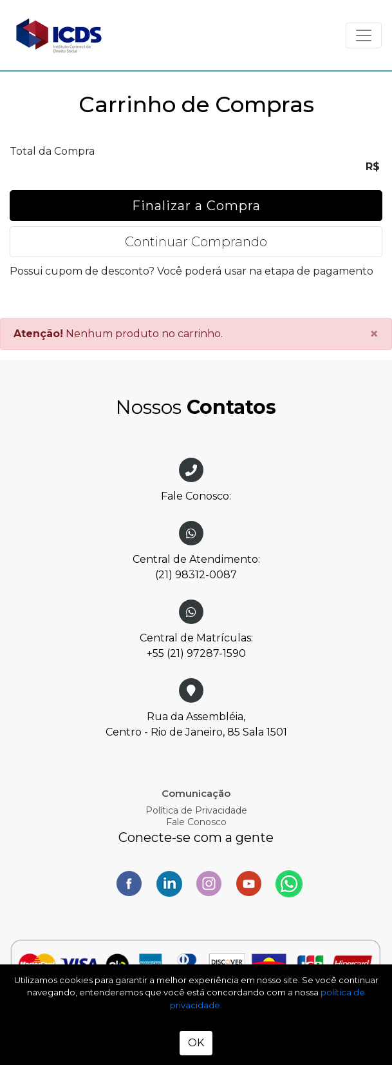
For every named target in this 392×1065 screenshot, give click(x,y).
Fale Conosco (196, 822)
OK (196, 1043)
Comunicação (196, 793)
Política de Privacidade (196, 810)
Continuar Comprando (196, 241)
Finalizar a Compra (196, 205)
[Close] (374, 333)
